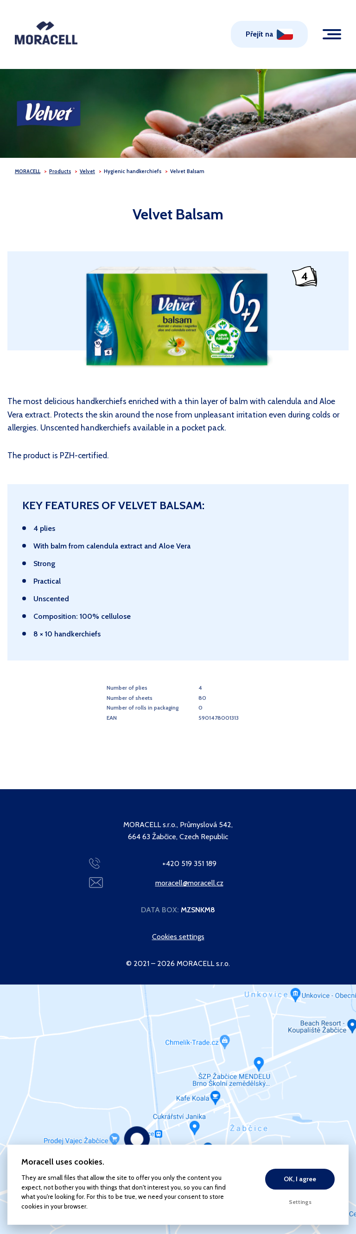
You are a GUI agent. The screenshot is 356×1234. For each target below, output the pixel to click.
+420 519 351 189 (189, 863)
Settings (300, 1201)
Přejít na (259, 34)
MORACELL (27, 171)
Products (60, 171)
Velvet (87, 171)
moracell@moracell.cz (189, 883)
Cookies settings (178, 936)
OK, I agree (300, 1179)
